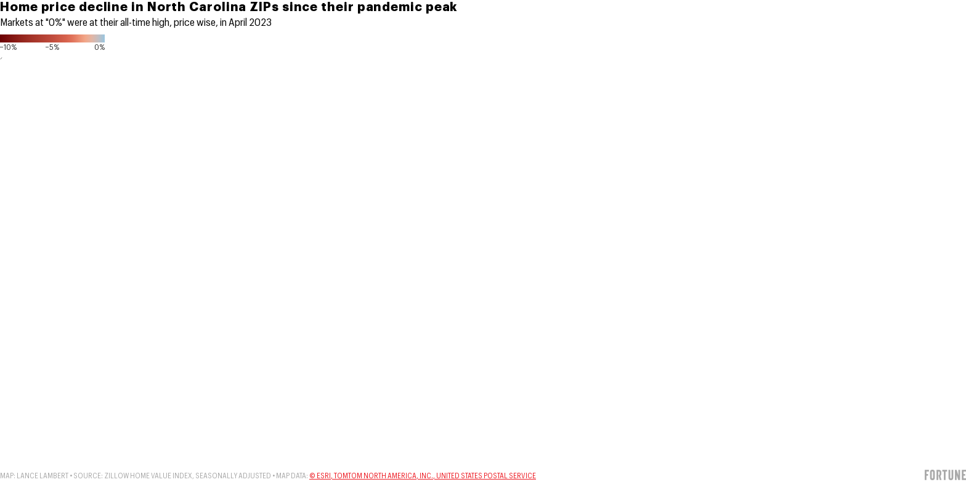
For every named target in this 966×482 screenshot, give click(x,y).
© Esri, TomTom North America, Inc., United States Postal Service (422, 476)
